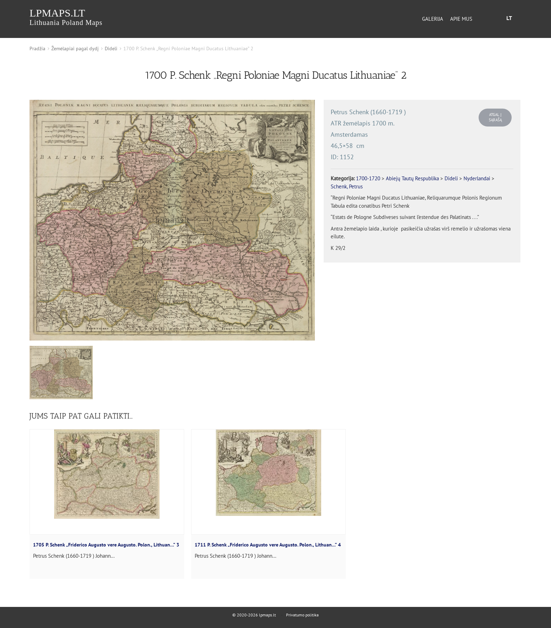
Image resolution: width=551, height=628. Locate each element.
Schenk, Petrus (347, 186)
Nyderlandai (477, 178)
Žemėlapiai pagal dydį (75, 48)
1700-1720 (368, 178)
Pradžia (37, 48)
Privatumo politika (302, 614)
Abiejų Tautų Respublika (412, 178)
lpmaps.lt (66, 16)
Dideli (111, 48)
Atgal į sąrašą (495, 117)
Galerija (432, 18)
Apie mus (461, 18)
